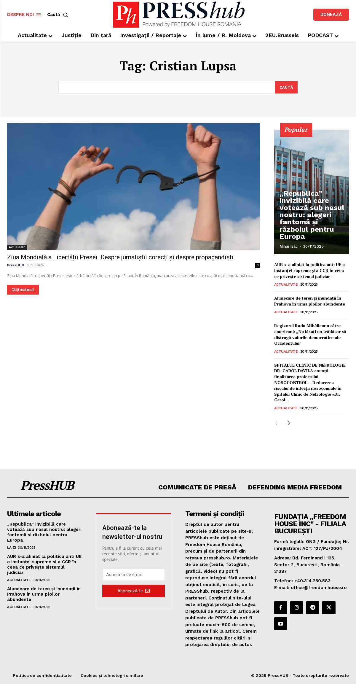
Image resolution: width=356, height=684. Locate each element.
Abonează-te (133, 590)
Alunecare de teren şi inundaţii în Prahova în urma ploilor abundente (309, 301)
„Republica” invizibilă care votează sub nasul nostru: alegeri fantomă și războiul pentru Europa (310, 225)
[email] (133, 574)
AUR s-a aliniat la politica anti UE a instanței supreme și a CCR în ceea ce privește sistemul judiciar (309, 270)
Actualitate (17, 247)
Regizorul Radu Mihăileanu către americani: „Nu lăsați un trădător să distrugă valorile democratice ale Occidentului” (310, 334)
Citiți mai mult (23, 289)
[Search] (286, 87)
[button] (58, 14)
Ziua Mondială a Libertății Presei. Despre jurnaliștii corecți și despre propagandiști (120, 256)
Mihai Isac (289, 246)
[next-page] (287, 423)
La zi (11, 547)
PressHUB (15, 265)
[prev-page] (278, 423)
